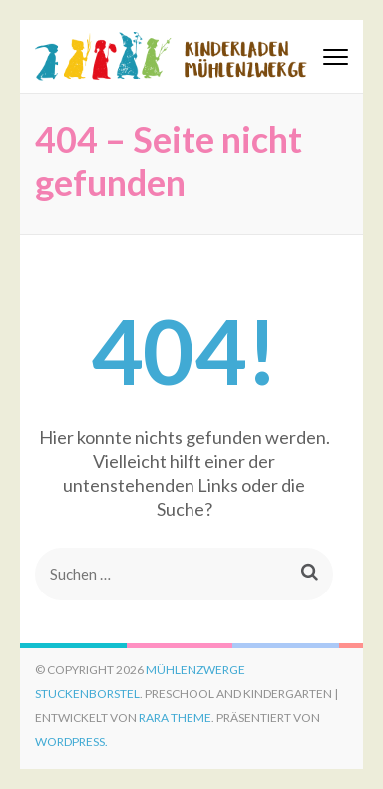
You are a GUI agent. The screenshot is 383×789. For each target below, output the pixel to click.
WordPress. (71, 741)
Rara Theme (175, 717)
